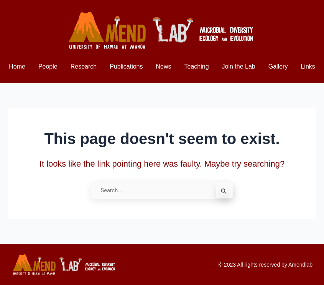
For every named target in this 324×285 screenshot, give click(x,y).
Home (17, 66)
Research (84, 66)
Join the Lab (238, 66)
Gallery (278, 66)
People (48, 66)
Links (308, 66)
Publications (126, 66)
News (163, 66)
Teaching (196, 66)
